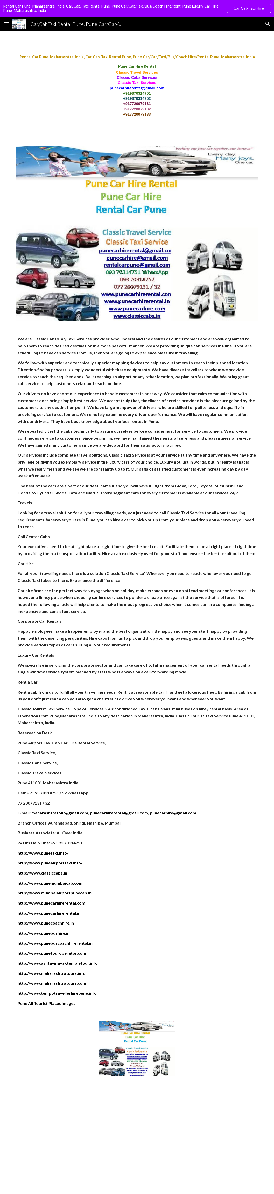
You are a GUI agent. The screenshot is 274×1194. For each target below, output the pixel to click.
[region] (137, 8)
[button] (6, 24)
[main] (137, 85)
